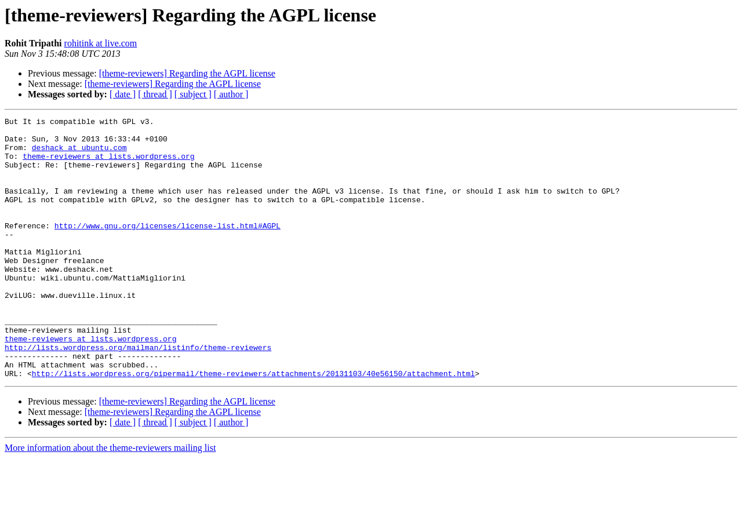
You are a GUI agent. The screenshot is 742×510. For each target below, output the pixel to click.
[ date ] (123, 94)
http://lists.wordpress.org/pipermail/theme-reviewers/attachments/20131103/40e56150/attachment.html (253, 425)
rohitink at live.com (100, 43)
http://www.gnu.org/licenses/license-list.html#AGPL (167, 248)
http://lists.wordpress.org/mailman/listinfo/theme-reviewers (138, 394)
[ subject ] (193, 94)
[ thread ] (155, 94)
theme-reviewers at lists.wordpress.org (108, 164)
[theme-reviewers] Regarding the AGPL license (187, 73)
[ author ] (231, 94)
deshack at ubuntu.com (79, 154)
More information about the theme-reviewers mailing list (110, 500)
